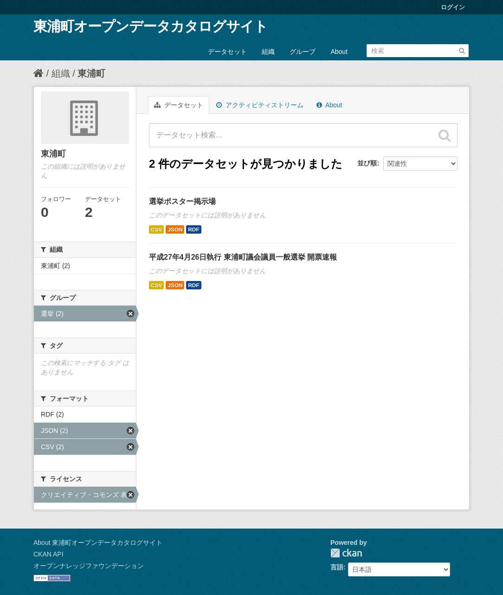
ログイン (453, 7)
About (339, 51)
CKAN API (48, 554)
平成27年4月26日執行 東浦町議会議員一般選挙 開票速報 (243, 257)
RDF (193, 229)
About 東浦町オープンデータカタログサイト (97, 542)
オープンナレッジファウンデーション (88, 565)
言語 (336, 567)
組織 (268, 51)
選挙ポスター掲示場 (182, 201)
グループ (303, 51)
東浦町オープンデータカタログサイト (150, 26)
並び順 (367, 163)
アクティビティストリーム (259, 105)
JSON (175, 229)
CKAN (346, 553)
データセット (227, 51)
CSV (156, 229)
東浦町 (91, 73)
